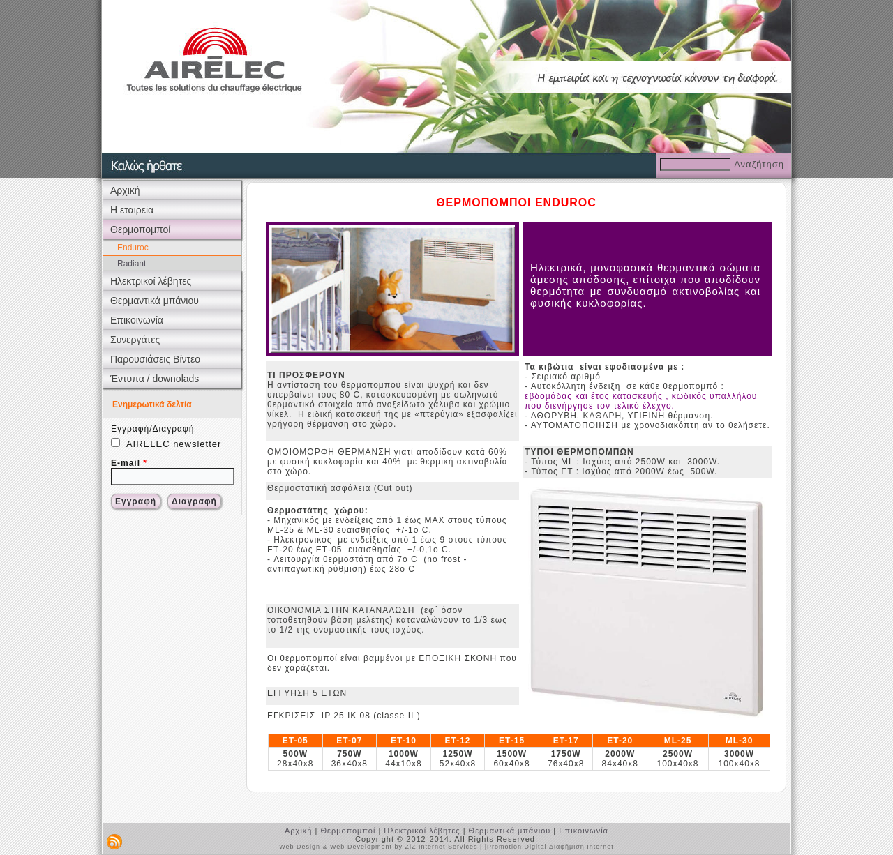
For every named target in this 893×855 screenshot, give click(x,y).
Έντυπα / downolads (154, 378)
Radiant (131, 263)
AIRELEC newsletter (166, 443)
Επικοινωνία (136, 320)
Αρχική (125, 190)
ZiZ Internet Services (441, 846)
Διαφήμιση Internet (581, 846)
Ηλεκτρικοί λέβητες (150, 281)
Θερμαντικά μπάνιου (154, 300)
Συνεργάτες (135, 339)
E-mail (129, 463)
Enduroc (133, 247)
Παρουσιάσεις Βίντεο (155, 359)
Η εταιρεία (131, 209)
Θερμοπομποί (140, 229)
